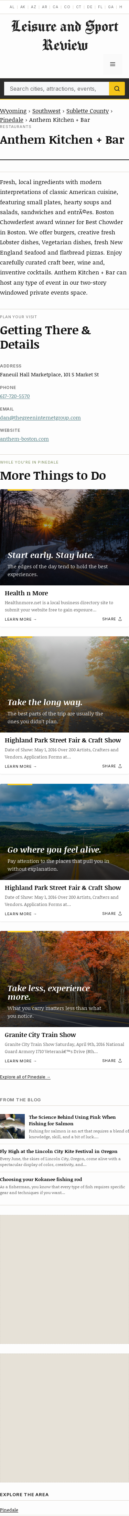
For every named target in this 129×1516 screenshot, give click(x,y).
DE (90, 7)
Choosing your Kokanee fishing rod (41, 1179)
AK (23, 7)
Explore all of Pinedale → (25, 1076)
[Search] (117, 88)
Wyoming (13, 110)
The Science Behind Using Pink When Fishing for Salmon (72, 1120)
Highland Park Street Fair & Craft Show (63, 740)
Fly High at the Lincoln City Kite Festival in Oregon (59, 1151)
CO (67, 7)
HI (121, 7)
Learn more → (21, 619)
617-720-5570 (15, 396)
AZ (33, 7)
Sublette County (87, 110)
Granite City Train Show (40, 1034)
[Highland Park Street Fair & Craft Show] (64, 684)
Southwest (46, 110)
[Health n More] (64, 537)
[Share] (112, 619)
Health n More (26, 592)
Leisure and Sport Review (64, 35)
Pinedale (11, 119)
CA (55, 7)
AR (44, 7)
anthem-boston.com (24, 438)
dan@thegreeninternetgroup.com (40, 417)
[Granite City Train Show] (64, 979)
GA (111, 7)
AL (12, 7)
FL (100, 7)
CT (79, 7)
